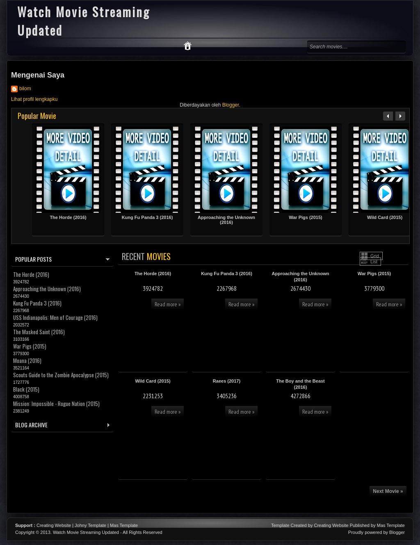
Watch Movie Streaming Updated (86, 532)
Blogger (230, 105)
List (373, 261)
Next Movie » (388, 491)
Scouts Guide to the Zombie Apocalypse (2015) (61, 375)
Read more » (167, 304)
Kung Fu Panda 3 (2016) (147, 217)
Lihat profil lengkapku (34, 99)
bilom (25, 88)
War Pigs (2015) (305, 217)
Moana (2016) (27, 360)
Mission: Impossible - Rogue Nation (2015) (56, 403)
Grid (374, 255)
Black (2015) (26, 389)
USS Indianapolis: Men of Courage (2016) (55, 317)
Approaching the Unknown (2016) (226, 220)
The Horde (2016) (68, 217)
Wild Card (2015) (384, 217)
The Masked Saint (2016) (39, 332)
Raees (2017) (226, 381)
